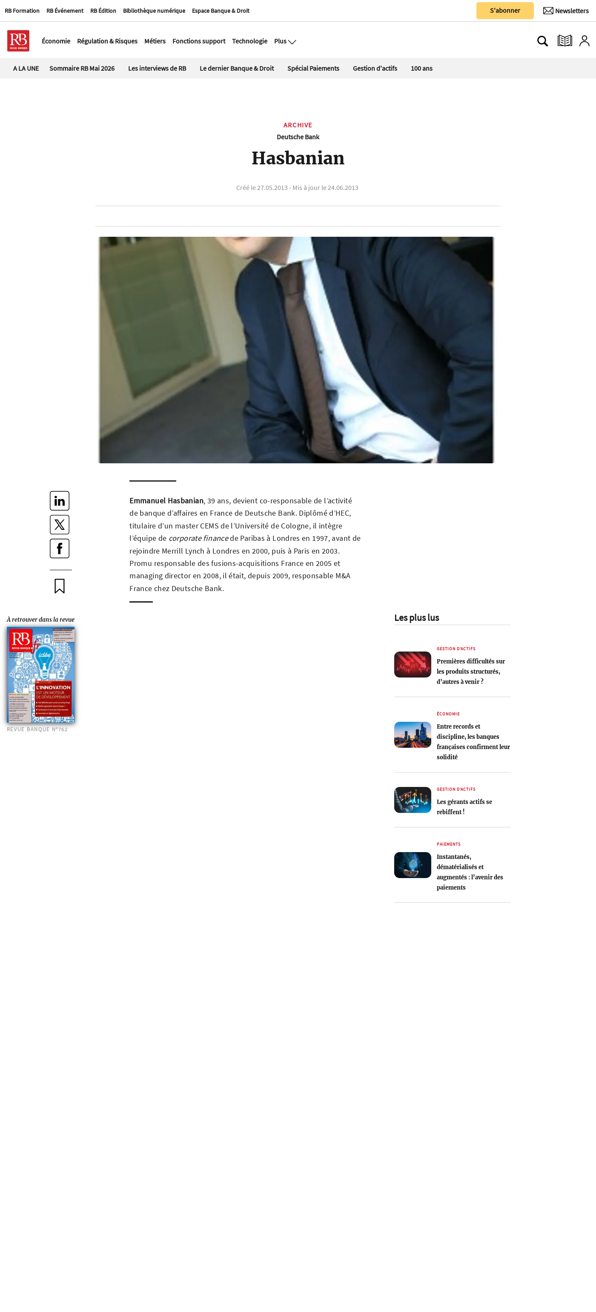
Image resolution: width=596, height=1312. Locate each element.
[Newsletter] (566, 10)
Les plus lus (416, 617)
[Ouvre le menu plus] (291, 41)
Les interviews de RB (157, 68)
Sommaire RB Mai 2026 (82, 68)
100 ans (422, 68)
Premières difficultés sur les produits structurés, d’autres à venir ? (471, 671)
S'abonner (505, 10)
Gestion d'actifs (375, 68)
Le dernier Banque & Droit (237, 68)
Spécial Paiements (313, 68)
